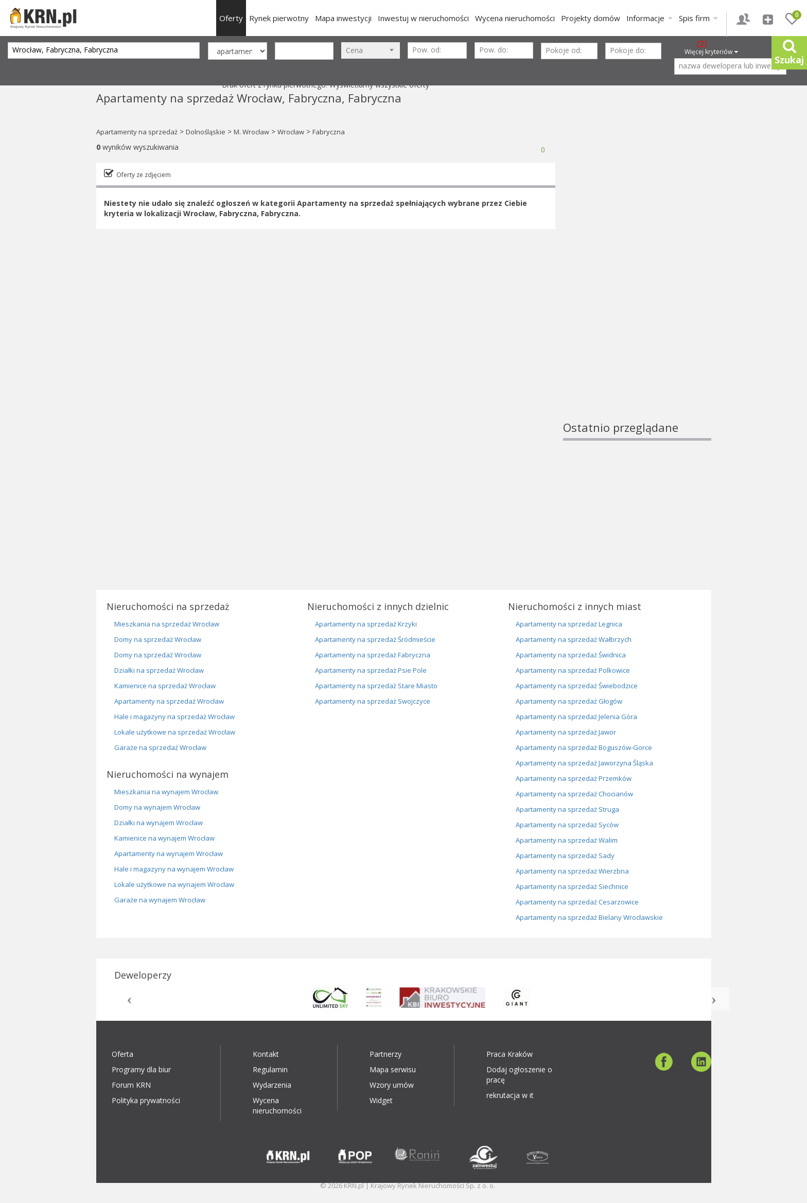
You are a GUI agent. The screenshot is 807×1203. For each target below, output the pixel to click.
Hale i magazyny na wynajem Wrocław (174, 869)
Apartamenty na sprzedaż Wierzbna (572, 871)
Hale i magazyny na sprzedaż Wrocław (174, 716)
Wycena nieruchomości (515, 18)
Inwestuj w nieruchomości (423, 18)
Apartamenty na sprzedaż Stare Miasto (376, 685)
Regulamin (270, 1069)
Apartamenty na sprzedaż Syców (567, 824)
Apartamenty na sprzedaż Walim (567, 840)
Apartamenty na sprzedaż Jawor (566, 732)
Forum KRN (131, 1085)
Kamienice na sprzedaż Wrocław (165, 685)
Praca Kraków (509, 1054)
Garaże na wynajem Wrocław (159, 899)
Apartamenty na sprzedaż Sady (565, 855)
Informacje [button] (649, 18)
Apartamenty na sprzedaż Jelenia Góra (576, 716)
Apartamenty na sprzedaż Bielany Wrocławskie (589, 917)
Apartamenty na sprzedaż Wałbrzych (573, 639)
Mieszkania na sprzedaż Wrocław (166, 624)
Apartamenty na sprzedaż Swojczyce (372, 701)
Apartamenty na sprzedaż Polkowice (573, 670)
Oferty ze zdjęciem (143, 174)
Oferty (231, 18)
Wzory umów (392, 1085)
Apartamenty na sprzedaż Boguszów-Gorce (584, 747)
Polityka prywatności (146, 1100)
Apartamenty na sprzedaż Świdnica (571, 654)
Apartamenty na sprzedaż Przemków (573, 778)
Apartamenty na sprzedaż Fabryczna (372, 654)
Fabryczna (328, 131)
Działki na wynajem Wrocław (158, 822)
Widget (381, 1100)
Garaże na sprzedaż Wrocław (160, 747)
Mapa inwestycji (343, 18)
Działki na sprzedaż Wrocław (159, 670)
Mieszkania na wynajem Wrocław (166, 791)
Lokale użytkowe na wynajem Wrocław (174, 884)
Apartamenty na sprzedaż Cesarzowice (577, 901)
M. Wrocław (251, 131)
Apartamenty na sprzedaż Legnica (569, 624)
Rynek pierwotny (279, 18)
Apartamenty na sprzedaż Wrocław (169, 701)
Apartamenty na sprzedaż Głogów (569, 701)
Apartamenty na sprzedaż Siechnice (572, 886)
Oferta (122, 1054)
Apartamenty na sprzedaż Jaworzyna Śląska (584, 763)
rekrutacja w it (510, 1095)
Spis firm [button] (698, 18)
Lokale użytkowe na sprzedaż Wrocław (174, 732)
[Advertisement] (637, 265)
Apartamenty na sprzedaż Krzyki (366, 624)
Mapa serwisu (393, 1069)
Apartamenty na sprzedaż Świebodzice (577, 685)
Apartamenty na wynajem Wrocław (168, 853)
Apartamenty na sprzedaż (137, 131)
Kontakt (266, 1054)
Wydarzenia (272, 1085)
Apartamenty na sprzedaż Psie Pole (371, 670)
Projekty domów (590, 18)
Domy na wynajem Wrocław (157, 807)
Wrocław (290, 131)
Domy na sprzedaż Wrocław (157, 639)
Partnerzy (385, 1054)
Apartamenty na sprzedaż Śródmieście (375, 639)
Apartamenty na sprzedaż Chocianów (574, 793)
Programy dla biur (141, 1069)
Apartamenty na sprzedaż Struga (567, 809)
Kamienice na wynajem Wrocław (164, 838)
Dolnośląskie (205, 131)
